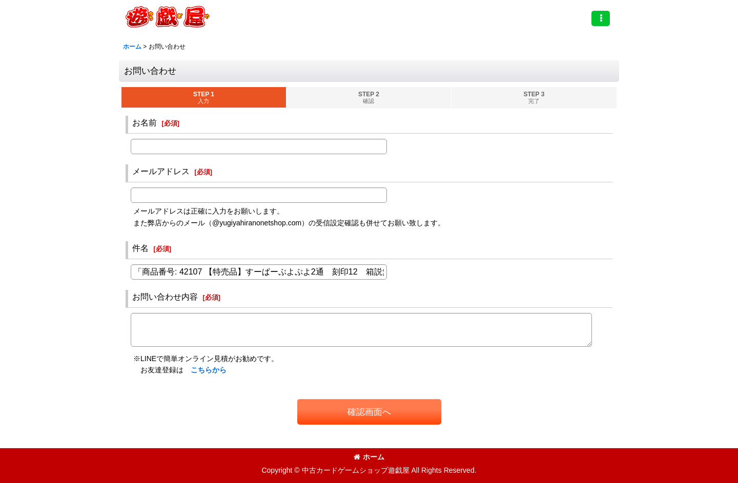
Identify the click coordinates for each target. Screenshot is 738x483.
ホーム (369, 457)
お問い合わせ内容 (165, 296)
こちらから (209, 370)
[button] (600, 18)
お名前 (144, 122)
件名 (140, 248)
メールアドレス (161, 171)
